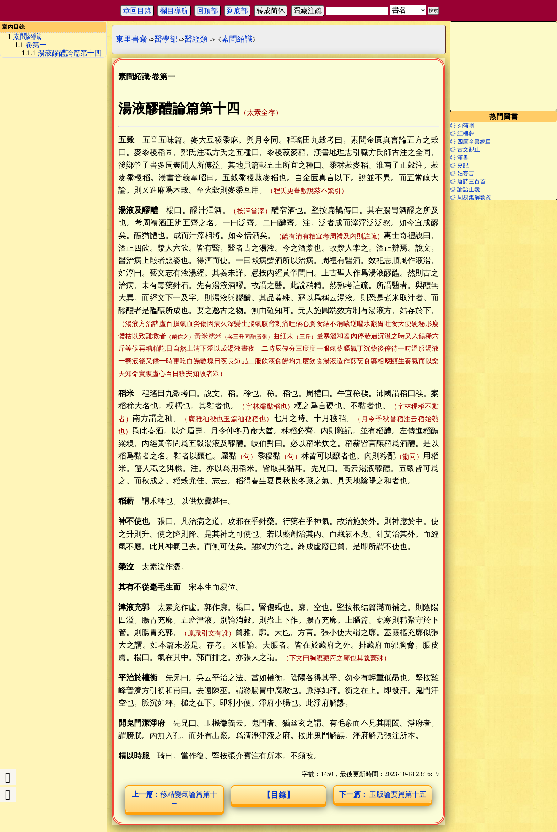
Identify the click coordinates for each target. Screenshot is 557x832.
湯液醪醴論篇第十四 (70, 53)
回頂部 (207, 11)
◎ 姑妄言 (462, 173)
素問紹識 (27, 37)
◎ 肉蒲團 (462, 126)
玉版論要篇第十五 (382, 794)
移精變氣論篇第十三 (174, 798)
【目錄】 (278, 794)
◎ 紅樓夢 (462, 133)
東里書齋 (131, 38)
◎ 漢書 (459, 158)
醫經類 (196, 38)
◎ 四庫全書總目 (470, 142)
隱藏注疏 (307, 11)
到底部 (237, 11)
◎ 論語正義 (465, 189)
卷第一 (36, 45)
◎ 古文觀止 (465, 149)
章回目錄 (137, 11)
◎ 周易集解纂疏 (470, 197)
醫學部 (166, 38)
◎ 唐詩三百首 (468, 181)
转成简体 (270, 11)
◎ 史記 (459, 165)
